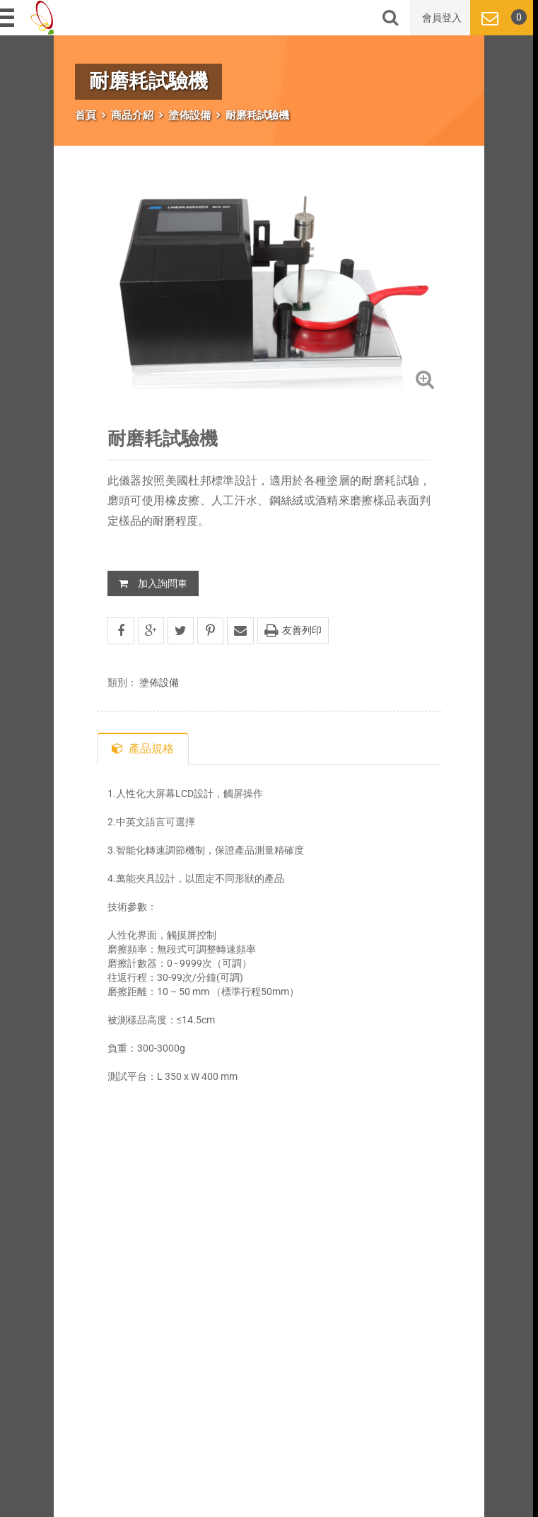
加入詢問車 (153, 583)
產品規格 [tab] (143, 748)
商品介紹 (132, 115)
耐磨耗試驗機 (257, 115)
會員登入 (442, 17)
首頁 (85, 115)
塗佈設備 (189, 115)
